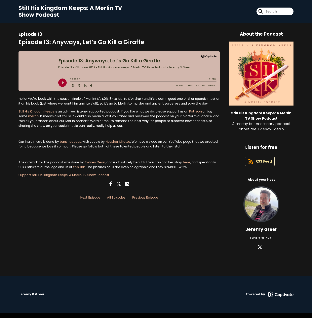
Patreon (195, 113)
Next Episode (90, 200)
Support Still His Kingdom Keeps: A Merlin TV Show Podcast (64, 177)
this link (79, 169)
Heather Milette (117, 144)
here (186, 164)
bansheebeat (70, 144)
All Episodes (116, 200)
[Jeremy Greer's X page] (261, 252)
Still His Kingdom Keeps (36, 113)
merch (33, 118)
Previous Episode (145, 200)
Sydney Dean (95, 164)
